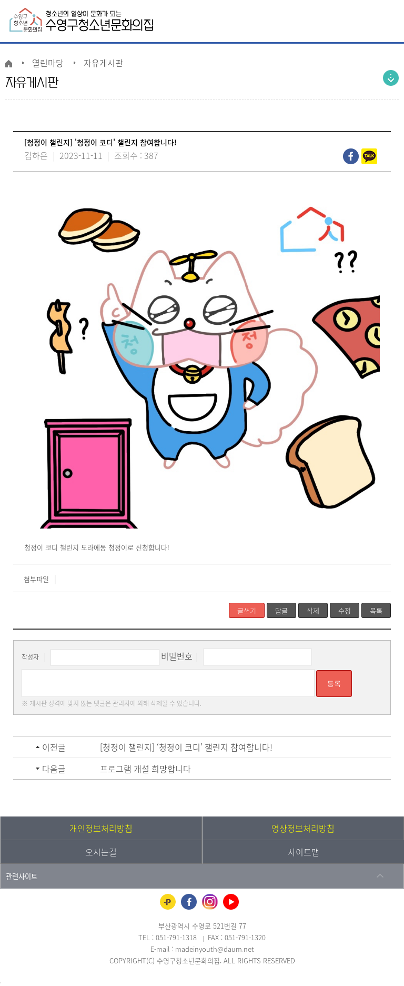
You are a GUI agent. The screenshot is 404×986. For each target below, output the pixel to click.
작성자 (30, 657)
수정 (344, 610)
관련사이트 (21, 876)
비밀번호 (177, 656)
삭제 (313, 610)
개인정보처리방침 (101, 828)
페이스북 (189, 902)
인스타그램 (210, 902)
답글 (281, 610)
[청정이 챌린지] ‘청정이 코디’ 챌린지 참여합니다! (186, 747)
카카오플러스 (168, 902)
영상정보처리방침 (303, 828)
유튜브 (231, 902)
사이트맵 (303, 851)
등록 (334, 684)
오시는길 (101, 851)
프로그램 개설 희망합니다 (145, 768)
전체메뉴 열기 (388, 18)
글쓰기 (246, 610)
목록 (376, 610)
